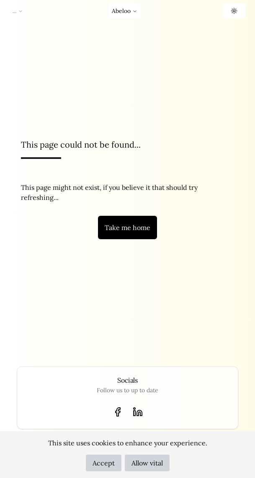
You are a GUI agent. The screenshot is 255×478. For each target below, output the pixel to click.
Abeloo (124, 11)
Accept (104, 463)
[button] (234, 11)
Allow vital (147, 463)
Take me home (127, 227)
